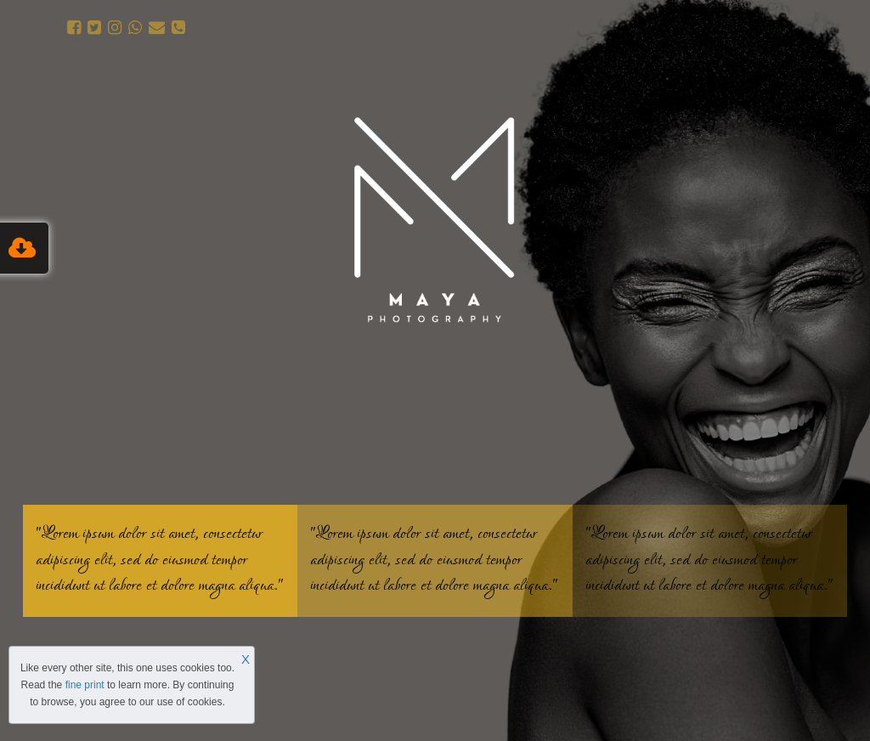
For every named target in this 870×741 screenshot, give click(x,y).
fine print (85, 685)
